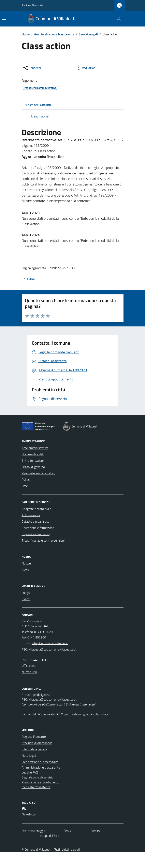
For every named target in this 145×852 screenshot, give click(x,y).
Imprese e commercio (36, 534)
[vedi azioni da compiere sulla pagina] (86, 68)
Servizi (68, 830)
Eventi (26, 599)
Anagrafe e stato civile (36, 508)
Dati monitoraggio (33, 830)
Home (26, 34)
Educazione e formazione (38, 527)
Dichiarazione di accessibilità (40, 761)
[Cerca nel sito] (117, 18)
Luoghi (26, 592)
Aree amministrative (35, 447)
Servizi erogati (88, 34)
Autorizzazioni (31, 515)
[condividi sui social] (32, 68)
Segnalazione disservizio (37, 777)
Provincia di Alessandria (37, 742)
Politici (26, 479)
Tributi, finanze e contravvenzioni (43, 540)
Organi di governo (33, 466)
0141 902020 (43, 631)
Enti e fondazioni (33, 460)
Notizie (26, 563)
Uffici (25, 485)
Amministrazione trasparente (54, 34)
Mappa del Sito (49, 835)
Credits (95, 830)
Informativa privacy (34, 749)
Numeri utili (29, 671)
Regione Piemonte (32, 5)
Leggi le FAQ (30, 772)
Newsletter (29, 814)
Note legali (29, 755)
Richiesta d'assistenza (36, 787)
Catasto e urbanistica (35, 521)
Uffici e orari (29, 665)
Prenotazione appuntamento (40, 782)
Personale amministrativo (38, 473)
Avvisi (25, 569)
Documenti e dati (33, 454)
